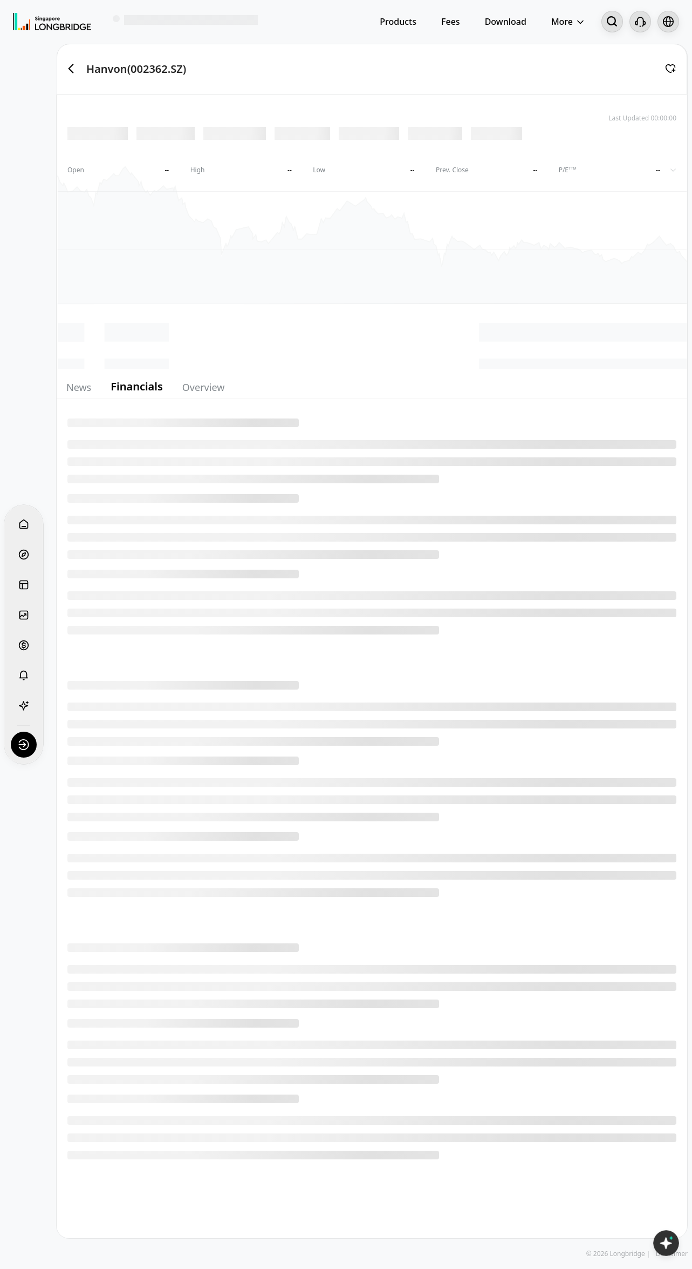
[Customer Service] (640, 21)
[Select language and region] (668, 21)
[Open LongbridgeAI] (666, 1243)
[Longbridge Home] (52, 21)
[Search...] (612, 21)
